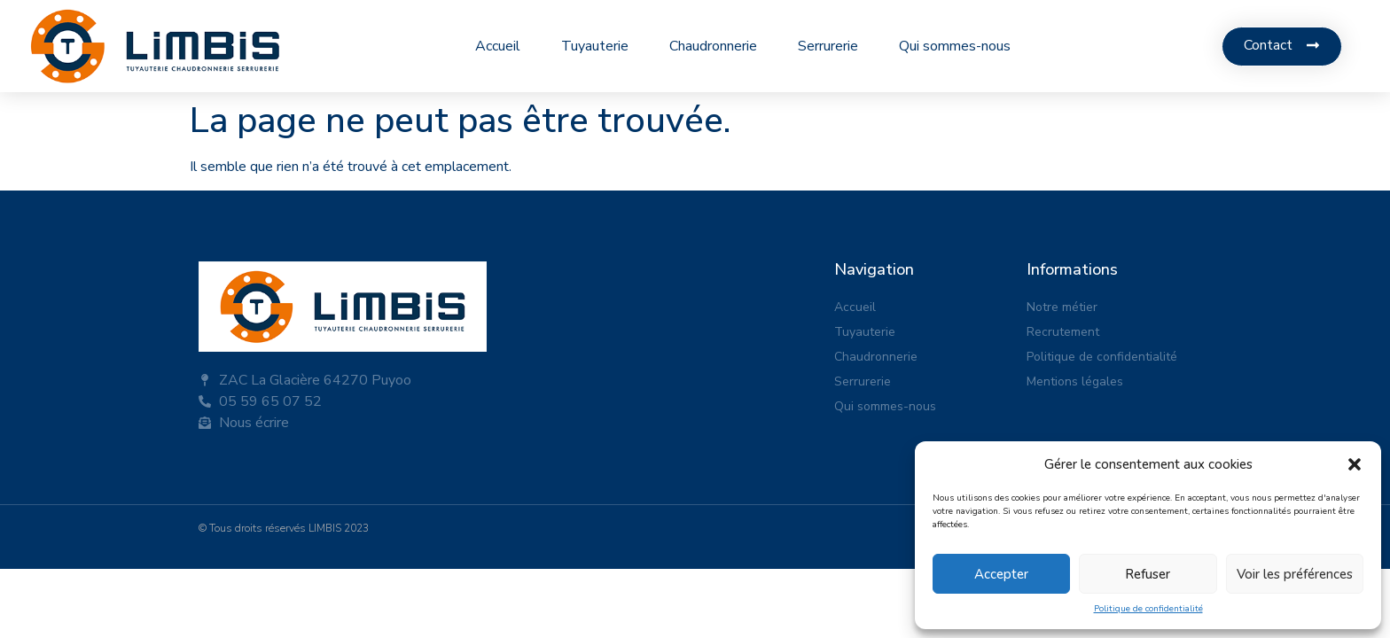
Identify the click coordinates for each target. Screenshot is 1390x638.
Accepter (1001, 574)
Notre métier (1062, 307)
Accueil (497, 46)
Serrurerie (828, 46)
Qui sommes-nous (955, 46)
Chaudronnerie (713, 46)
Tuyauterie (595, 46)
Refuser (1147, 574)
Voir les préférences (1295, 574)
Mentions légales (1075, 381)
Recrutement (1063, 331)
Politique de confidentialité (1148, 609)
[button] (1354, 464)
